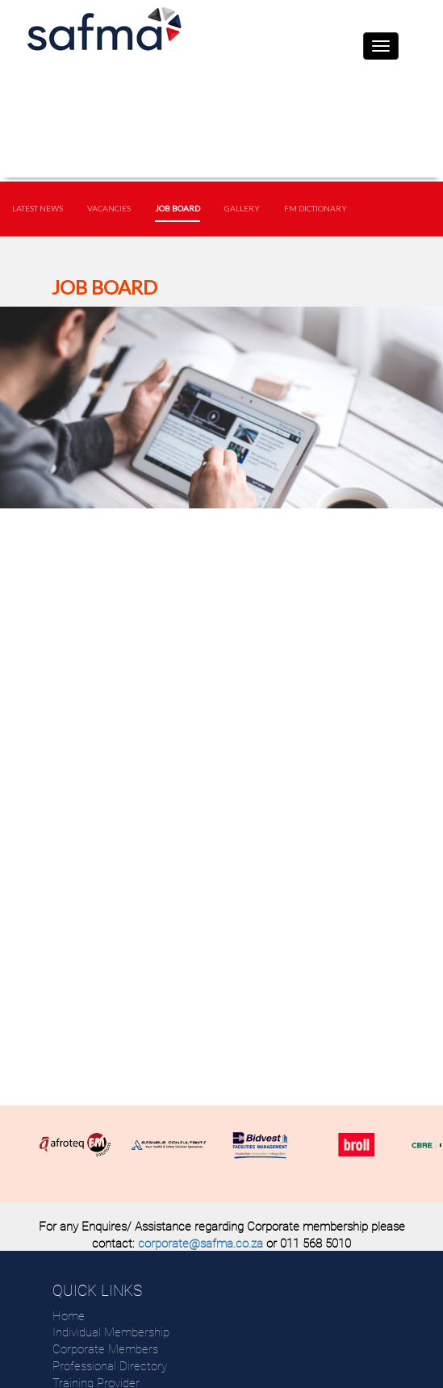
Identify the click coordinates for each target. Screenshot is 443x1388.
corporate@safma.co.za (200, 1243)
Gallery (242, 208)
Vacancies (109, 208)
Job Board (177, 208)
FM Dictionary (315, 208)
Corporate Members (105, 1349)
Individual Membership (110, 1332)
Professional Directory (109, 1366)
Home (68, 1316)
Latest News (37, 208)
